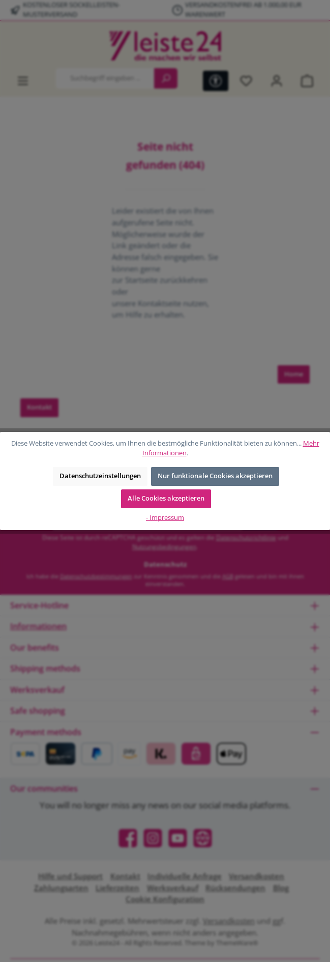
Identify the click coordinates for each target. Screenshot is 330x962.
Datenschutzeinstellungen (100, 476)
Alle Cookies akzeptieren (166, 498)
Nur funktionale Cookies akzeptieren (215, 476)
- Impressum (165, 517)
